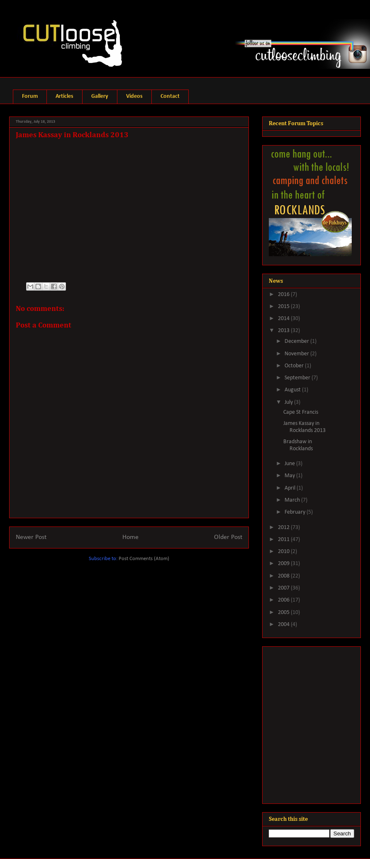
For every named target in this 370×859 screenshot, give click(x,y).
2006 (284, 600)
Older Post (228, 537)
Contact (170, 96)
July (289, 402)
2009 (284, 564)
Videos (134, 96)
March (293, 500)
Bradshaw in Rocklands (298, 445)
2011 (284, 539)
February (296, 512)
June (290, 464)
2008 (284, 576)
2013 (284, 331)
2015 (284, 306)
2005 (284, 612)
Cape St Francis (300, 412)
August (293, 390)
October (295, 366)
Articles (64, 96)
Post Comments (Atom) (144, 558)
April (291, 488)
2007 (284, 588)
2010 (284, 551)
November (297, 354)
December (297, 341)
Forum (30, 96)
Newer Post (31, 537)
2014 (284, 318)
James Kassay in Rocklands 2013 (304, 427)
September (298, 378)
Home (130, 537)
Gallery (99, 96)
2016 (284, 294)
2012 (284, 527)
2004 (284, 624)
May (290, 476)
